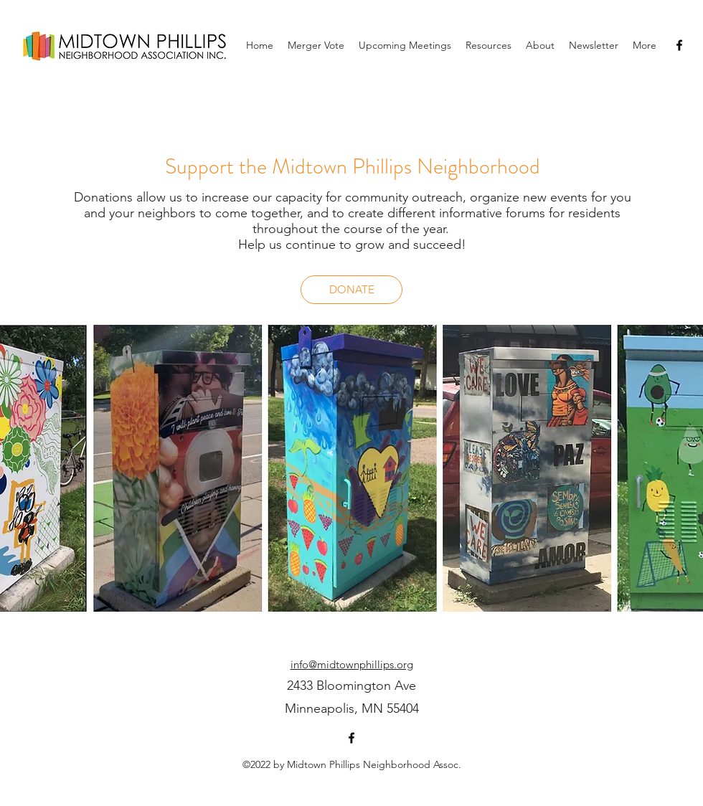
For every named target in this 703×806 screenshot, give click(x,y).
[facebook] (679, 45)
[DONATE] (351, 289)
